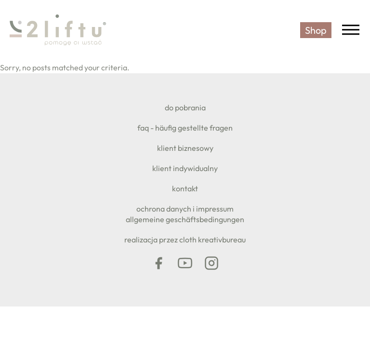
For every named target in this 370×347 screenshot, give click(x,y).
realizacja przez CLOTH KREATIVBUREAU (185, 239)
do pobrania (185, 107)
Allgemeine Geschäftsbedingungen (185, 219)
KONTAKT (185, 188)
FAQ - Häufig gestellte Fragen (185, 128)
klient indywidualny (185, 168)
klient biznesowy (185, 148)
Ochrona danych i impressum (185, 209)
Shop (316, 30)
